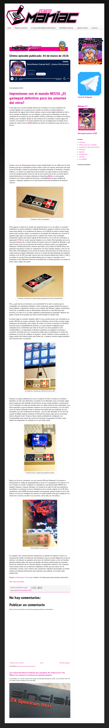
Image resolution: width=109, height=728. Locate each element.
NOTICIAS (82, 142)
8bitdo (16, 590)
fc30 (19, 590)
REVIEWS (82, 152)
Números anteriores (21, 28)
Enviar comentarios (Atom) (26, 666)
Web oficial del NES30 (16, 582)
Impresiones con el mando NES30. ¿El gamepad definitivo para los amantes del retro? (37, 98)
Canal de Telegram (85, 97)
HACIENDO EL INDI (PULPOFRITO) (89, 147)
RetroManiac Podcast (66, 28)
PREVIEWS (82, 149)
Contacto (95, 28)
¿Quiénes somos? (82, 28)
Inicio (9, 28)
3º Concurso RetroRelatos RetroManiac (43, 28)
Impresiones (24, 590)
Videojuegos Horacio (23, 577)
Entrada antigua (65, 663)
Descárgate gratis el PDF (87, 133)
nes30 (29, 590)
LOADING (82, 157)
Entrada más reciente (17, 663)
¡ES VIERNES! (83, 159)
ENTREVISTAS (83, 154)
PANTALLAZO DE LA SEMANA (88, 145)
